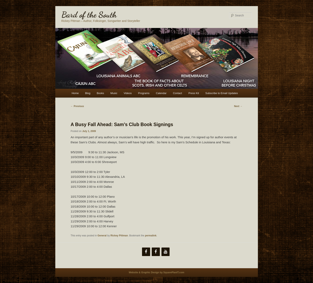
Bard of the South (89, 14)
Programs (144, 93)
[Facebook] (146, 252)
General (102, 235)
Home (75, 93)
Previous (77, 106)
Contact (177, 93)
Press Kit (193, 93)
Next (238, 106)
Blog (87, 93)
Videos (128, 93)
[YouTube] (165, 252)
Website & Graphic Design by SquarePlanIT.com (156, 272)
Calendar (161, 93)
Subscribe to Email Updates (221, 93)
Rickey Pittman (119, 235)
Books (100, 93)
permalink (150, 235)
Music (113, 93)
